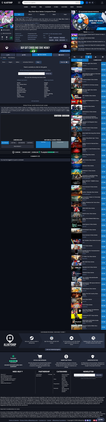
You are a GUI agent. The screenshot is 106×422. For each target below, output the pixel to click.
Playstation (56, 383)
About (30, 14)
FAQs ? (2, 381)
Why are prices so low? (6, 377)
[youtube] (94, 420)
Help (100, 419)
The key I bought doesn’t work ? (8, 378)
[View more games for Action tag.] (51, 38)
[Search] (82, 2)
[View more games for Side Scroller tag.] (62, 40)
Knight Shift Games (32, 37)
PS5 (51, 33)
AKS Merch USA (65, 388)
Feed (65, 14)
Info (19, 14)
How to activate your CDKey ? (8, 380)
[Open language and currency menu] (90, 2)
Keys (38, 62)
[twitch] (86, 420)
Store (3, 62)
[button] (102, 2)
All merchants (35, 101)
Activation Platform (28, 62)
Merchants (38, 376)
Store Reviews (65, 384)
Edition (17, 62)
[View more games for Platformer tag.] (62, 38)
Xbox (55, 379)
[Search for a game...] (53, 2)
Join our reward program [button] (53, 349)
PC (49, 33)
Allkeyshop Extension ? (6, 383)
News (54, 14)
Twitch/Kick (39, 374)
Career (49, 420)
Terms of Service (14, 420)
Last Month (29, 142)
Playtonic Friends (31, 39)
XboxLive (42, 14)
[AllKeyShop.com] (7, 2)
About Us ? (3, 374)
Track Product (17, 146)
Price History (10, 57)
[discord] (88, 420)
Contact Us (42, 420)
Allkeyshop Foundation (59, 420)
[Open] (19, 2)
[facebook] (90, 420)
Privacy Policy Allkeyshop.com (29, 420)
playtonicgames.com (33, 35)
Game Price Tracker (64, 376)
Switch (60, 33)
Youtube (50, 374)
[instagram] (96, 420)
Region (10, 62)
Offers (3, 57)
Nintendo (56, 388)
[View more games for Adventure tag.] (56, 38)
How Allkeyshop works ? (6, 376)
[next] (11, 27)
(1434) (48, 152)
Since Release (5, 142)
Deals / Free (64, 383)
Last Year (13, 142)
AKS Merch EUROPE (64, 391)
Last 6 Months (21, 142)
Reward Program (64, 379)
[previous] (1, 27)
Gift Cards (64, 381)
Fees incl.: (64, 62)
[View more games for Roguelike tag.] (51, 40)
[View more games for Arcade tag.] (57, 40)
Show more (91, 32)
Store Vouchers (65, 374)
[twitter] (92, 420)
